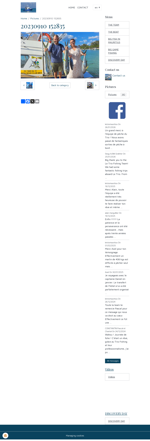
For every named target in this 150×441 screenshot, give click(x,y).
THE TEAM (114, 25)
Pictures (34, 18)
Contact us (119, 76)
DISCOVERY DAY (116, 60)
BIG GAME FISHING (113, 52)
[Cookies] (5, 436)
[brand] (29, 7)
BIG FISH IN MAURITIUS (114, 41)
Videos (111, 378)
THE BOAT (114, 32)
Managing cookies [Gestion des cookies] (75, 437)
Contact (83, 7)
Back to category (60, 85)
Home (72, 7)
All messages (113, 361)
